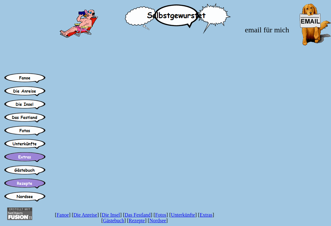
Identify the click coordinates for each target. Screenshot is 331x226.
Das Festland (137, 215)
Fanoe (63, 215)
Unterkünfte (183, 215)
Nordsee (158, 220)
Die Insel (111, 215)
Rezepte (137, 220)
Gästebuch (113, 220)
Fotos (160, 215)
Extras (206, 215)
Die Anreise (85, 215)
